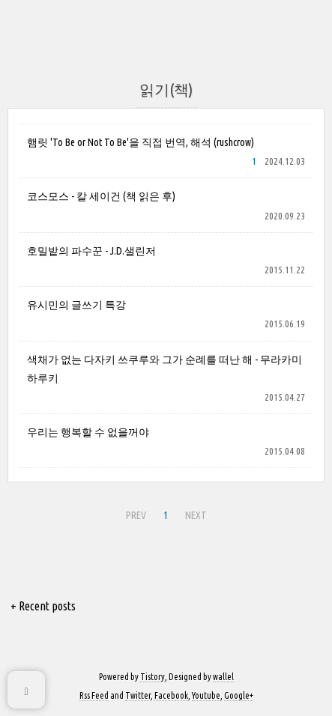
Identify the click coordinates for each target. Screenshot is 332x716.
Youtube (206, 695)
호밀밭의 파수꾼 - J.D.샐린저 (91, 251)
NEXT (196, 515)
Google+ (238, 695)
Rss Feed (94, 695)
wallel (223, 677)
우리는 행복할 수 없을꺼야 (88, 432)
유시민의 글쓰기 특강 (76, 305)
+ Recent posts (43, 606)
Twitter (138, 695)
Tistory (152, 677)
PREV (136, 515)
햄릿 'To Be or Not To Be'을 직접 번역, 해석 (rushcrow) (140, 142)
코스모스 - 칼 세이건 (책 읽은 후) (101, 196)
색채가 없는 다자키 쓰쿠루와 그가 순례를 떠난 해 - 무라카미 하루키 (164, 369)
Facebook (171, 695)
